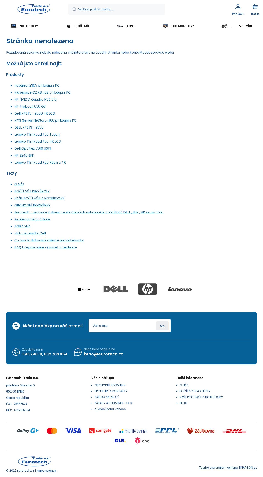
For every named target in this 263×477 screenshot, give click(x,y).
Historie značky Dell (30, 233)
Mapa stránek (46, 471)
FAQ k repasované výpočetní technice (45, 247)
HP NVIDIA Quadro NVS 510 (35, 99)
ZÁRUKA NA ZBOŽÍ (107, 397)
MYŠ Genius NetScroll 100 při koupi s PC (45, 120)
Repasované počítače (32, 219)
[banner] (34, 10)
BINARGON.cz (248, 467)
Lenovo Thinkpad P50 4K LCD (37, 141)
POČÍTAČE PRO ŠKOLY (32, 191)
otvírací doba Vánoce (110, 409)
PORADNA (22, 226)
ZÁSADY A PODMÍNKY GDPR (113, 403)
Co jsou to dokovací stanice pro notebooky (49, 240)
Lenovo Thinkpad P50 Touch (37, 134)
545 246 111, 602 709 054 (44, 354)
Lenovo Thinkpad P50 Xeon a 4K (40, 162)
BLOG (183, 403)
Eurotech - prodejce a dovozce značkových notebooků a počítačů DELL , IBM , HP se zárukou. (89, 212)
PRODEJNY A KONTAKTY (111, 391)
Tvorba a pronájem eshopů (218, 467)
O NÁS (19, 184)
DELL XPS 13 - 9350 (28, 127)
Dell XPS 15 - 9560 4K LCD (34, 113)
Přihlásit (162, 325)
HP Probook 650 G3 (30, 106)
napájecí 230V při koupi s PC (37, 85)
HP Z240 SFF (24, 155)
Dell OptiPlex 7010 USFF (33, 148)
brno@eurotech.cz (103, 354)
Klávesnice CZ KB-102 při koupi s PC (42, 92)
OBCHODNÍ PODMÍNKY (32, 205)
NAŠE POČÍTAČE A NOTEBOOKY (39, 198)
